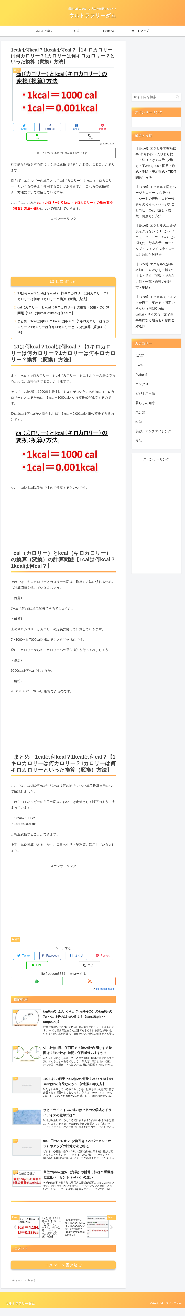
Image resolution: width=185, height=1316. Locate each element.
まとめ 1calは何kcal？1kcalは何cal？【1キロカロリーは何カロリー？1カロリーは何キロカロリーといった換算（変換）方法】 (64, 318)
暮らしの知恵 (145, 403)
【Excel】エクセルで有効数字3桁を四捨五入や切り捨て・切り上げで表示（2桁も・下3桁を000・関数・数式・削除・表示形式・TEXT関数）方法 (155, 163)
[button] (106, 127)
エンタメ (142, 384)
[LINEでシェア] (89, 127)
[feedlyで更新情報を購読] (37, 963)
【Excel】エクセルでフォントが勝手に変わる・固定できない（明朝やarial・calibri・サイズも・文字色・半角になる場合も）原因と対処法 (156, 311)
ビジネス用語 (145, 393)
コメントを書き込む (63, 1273)
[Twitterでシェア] (19, 127)
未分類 (140, 412)
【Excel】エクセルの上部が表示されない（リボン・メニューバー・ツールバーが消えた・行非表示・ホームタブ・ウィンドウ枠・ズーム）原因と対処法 (155, 240)
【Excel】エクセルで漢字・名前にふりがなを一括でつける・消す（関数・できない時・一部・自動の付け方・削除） (155, 275)
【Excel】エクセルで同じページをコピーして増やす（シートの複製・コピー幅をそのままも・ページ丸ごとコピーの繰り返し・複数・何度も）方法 (155, 201)
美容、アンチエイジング (153, 431)
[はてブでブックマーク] (54, 127)
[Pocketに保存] (72, 127)
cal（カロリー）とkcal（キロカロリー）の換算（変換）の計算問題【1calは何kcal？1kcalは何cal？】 (64, 301)
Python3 (141, 375)
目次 (60, 272)
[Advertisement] (63, 237)
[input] (156, 97)
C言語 (139, 356)
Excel (139, 365)
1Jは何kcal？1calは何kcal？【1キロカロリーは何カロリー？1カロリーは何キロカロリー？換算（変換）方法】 (63, 287)
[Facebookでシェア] (37, 127)
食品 (138, 440)
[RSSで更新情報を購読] (90, 963)
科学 (15, 931)
